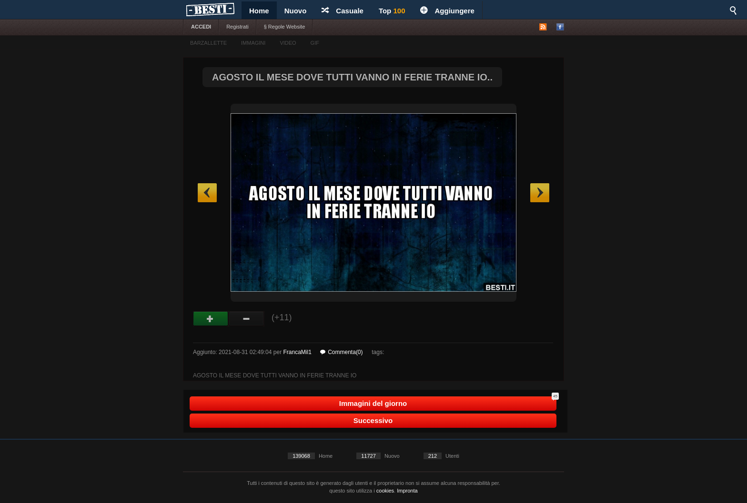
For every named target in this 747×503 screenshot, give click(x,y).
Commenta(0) (341, 352)
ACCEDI (201, 27)
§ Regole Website (284, 27)
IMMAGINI (253, 43)
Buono (211, 318)
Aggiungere (447, 11)
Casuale (342, 11)
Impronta (407, 490)
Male (246, 318)
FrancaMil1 (297, 352)
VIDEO (288, 43)
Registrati (237, 27)
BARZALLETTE (208, 43)
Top (392, 11)
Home (259, 11)
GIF (315, 43)
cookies (385, 490)
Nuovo (295, 11)
